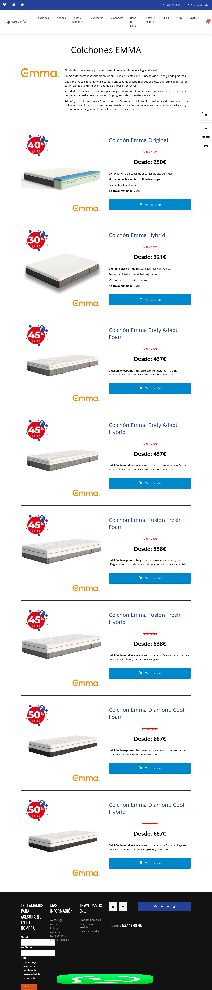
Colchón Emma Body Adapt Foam (143, 334)
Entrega (54, 928)
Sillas (165, 18)
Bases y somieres (79, 20)
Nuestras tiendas (89, 932)
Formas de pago (59, 940)
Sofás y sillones (150, 20)
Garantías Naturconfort (58, 934)
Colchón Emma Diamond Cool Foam (146, 714)
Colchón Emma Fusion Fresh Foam (144, 524)
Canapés (61, 18)
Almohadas (117, 18)
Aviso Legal (56, 920)
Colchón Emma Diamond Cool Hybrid (146, 809)
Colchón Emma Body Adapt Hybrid (143, 429)
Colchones (43, 18)
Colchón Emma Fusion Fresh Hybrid (144, 619)
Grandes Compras (90, 920)
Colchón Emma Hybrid (137, 235)
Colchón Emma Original (138, 140)
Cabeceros (98, 18)
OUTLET (194, 18)
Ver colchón (150, 205)
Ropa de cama (135, 22)
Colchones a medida (86, 926)
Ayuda (54, 924)
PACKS (178, 18)
